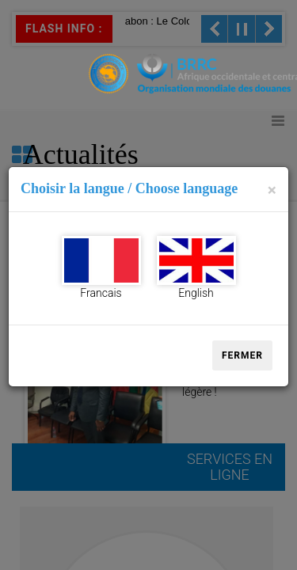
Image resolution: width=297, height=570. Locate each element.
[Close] (272, 190)
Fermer (242, 355)
